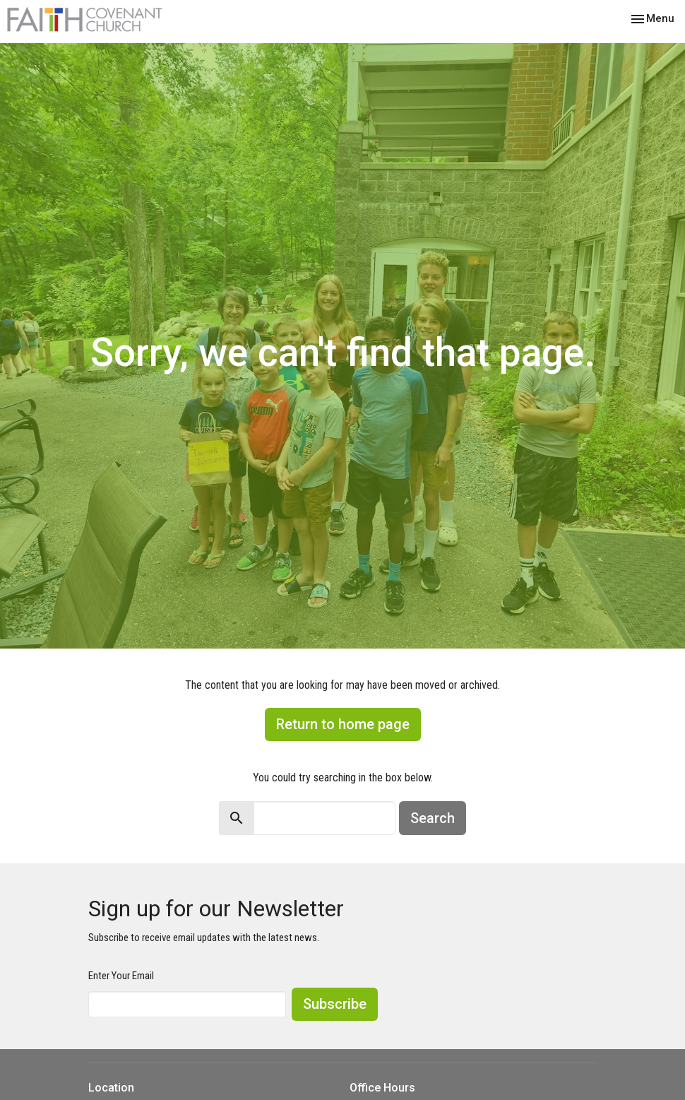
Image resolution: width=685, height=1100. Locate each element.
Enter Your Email (121, 975)
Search (432, 818)
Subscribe (335, 1003)
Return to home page (343, 724)
